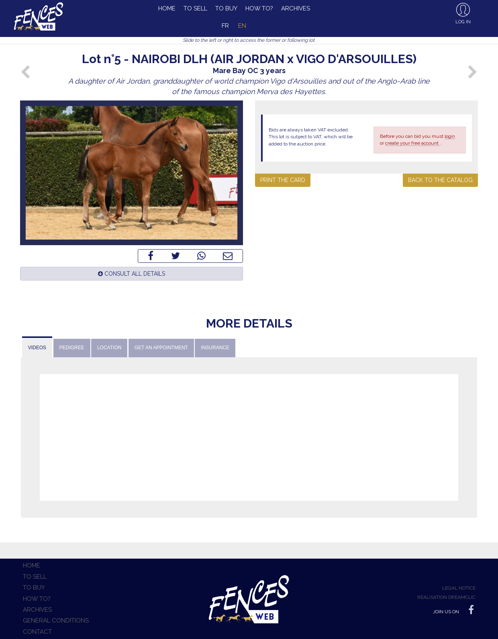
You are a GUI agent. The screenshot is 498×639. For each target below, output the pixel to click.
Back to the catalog (440, 180)
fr (225, 25)
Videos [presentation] (37, 347)
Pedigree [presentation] (71, 347)
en (242, 25)
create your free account (412, 143)
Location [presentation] (109, 347)
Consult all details (131, 273)
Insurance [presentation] (215, 347)
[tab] (37, 347)
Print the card (282, 180)
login (450, 136)
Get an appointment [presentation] (161, 347)
